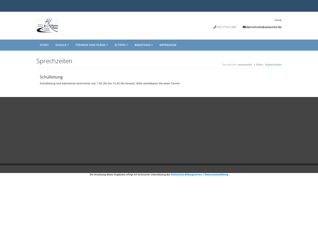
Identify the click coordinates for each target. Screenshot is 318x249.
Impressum (167, 45)
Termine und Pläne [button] (91, 45)
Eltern (121, 45)
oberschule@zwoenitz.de (264, 27)
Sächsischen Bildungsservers (186, 174)
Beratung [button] (143, 45)
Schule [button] (62, 45)
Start (44, 45)
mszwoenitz (245, 64)
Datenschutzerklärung (216, 174)
